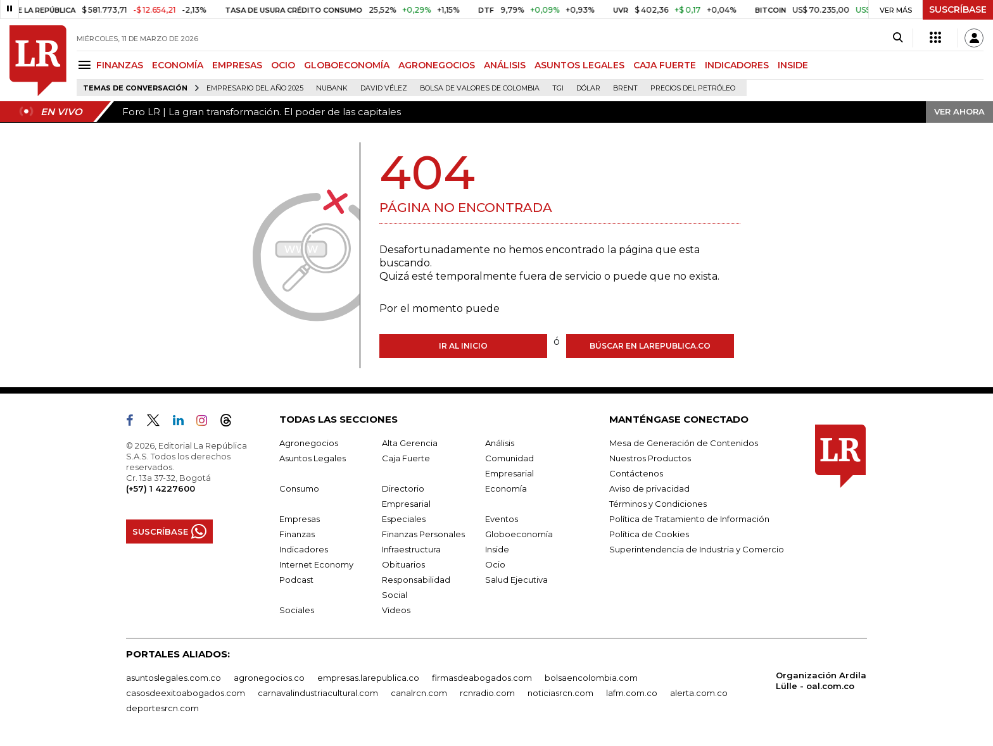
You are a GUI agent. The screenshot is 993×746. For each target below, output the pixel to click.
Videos (396, 610)
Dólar (588, 88)
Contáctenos (636, 473)
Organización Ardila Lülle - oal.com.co (821, 680)
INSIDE (793, 65)
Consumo (299, 488)
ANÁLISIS (505, 65)
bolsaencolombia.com (591, 678)
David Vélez (383, 88)
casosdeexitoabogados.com (185, 693)
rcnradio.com (487, 693)
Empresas (299, 519)
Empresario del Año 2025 (254, 88)
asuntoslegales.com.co (173, 678)
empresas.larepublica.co (368, 678)
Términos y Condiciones (658, 504)
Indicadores (303, 549)
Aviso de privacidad (649, 488)
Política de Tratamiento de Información (689, 519)
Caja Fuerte (406, 458)
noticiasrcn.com (560, 693)
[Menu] (86, 64)
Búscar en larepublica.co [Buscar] (650, 346)
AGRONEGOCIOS (436, 65)
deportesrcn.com (162, 708)
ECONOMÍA (177, 65)
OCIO (283, 65)
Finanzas (297, 534)
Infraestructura (411, 549)
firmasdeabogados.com (482, 678)
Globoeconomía (519, 534)
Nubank (332, 88)
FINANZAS (119, 65)
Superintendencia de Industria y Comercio (696, 549)
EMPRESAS (237, 65)
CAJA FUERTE (664, 65)
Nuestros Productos (650, 458)
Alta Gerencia (410, 443)
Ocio (495, 564)
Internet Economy (316, 564)
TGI (558, 88)
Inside (497, 549)
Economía (506, 488)
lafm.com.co (631, 693)
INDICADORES (737, 65)
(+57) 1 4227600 (160, 488)
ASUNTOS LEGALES (579, 65)
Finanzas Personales (423, 534)
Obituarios (403, 564)
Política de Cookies (649, 534)
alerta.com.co (699, 693)
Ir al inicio (463, 346)
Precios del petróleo (692, 88)
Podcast (296, 580)
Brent (625, 88)
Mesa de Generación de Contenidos (683, 443)
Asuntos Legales (312, 458)
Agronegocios (308, 443)
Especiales (404, 519)
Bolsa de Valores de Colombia (480, 88)
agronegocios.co (269, 678)
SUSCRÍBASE (958, 9)
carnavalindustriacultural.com (318, 693)
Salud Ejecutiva (516, 580)
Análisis (499, 443)
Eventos (501, 519)
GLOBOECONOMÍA (346, 65)
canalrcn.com (419, 693)
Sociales (296, 610)
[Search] (897, 38)
